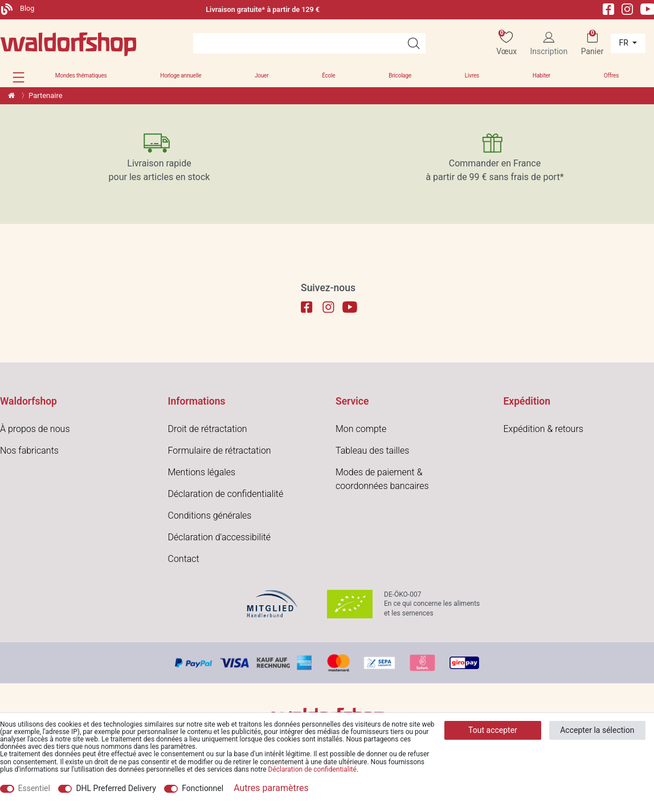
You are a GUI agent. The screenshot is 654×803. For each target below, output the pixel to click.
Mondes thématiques (81, 75)
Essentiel (34, 788)
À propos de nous (35, 428)
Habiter (541, 75)
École (328, 75)
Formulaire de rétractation (219, 450)
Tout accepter (492, 730)
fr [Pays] (625, 42)
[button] (18, 77)
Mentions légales (202, 472)
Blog (17, 8)
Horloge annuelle (180, 75)
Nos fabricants (29, 450)
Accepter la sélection (597, 730)
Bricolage (400, 75)
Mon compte (361, 428)
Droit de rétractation (207, 428)
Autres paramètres (271, 787)
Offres (611, 75)
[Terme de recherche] (297, 43)
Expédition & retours (543, 428)
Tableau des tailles (372, 450)
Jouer (261, 75)
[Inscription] (549, 43)
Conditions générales (210, 515)
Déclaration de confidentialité (226, 493)
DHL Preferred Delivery (116, 788)
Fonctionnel (202, 788)
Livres (472, 75)
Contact (183, 558)
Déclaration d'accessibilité (219, 537)
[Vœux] (506, 43)
